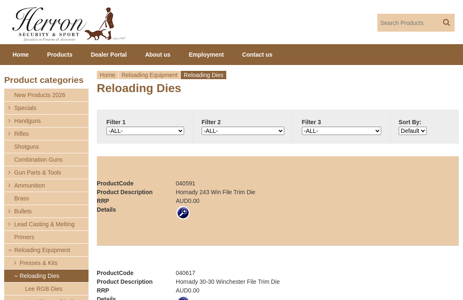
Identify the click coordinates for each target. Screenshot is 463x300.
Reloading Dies (39, 275)
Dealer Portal (109, 54)
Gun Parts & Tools (37, 172)
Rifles (21, 133)
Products (60, 54)
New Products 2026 (39, 95)
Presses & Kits (39, 263)
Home (107, 75)
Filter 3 (311, 122)
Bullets (23, 211)
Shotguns (26, 146)
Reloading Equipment (149, 75)
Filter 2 (211, 122)
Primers (24, 237)
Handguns (27, 121)
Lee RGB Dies (43, 288)
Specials (25, 108)
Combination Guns (38, 159)
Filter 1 (116, 122)
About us (158, 54)
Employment (206, 54)
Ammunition (29, 185)
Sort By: (410, 122)
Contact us (257, 54)
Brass (21, 198)
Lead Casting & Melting (44, 224)
